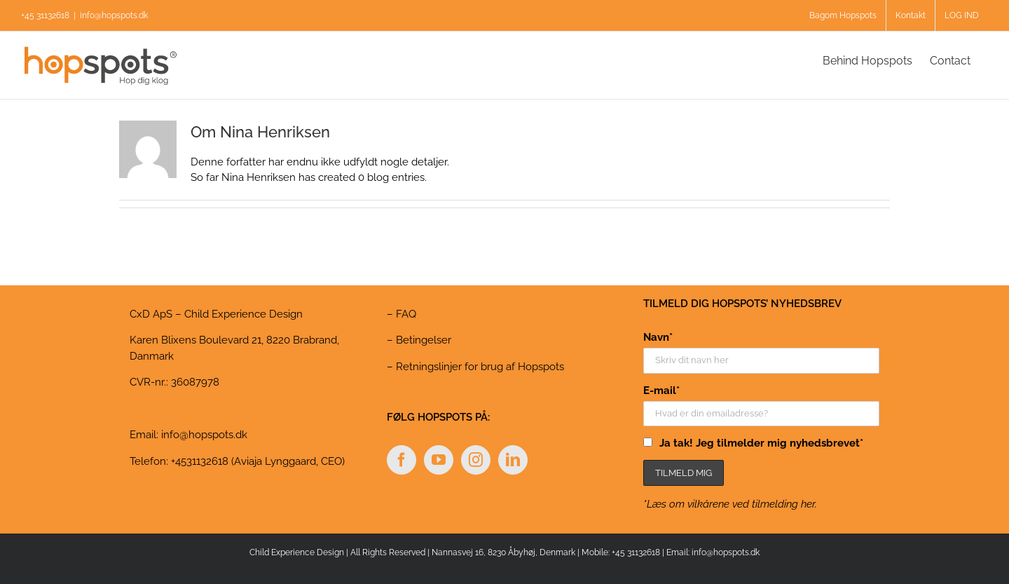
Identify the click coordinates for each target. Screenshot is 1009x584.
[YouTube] (438, 460)
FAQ (406, 314)
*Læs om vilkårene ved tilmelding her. (730, 504)
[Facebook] (401, 460)
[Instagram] (475, 460)
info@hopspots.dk (114, 15)
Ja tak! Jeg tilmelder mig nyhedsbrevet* (761, 443)
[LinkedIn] (513, 460)
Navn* (658, 337)
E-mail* (661, 390)
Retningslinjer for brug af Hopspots (480, 366)
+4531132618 (199, 461)
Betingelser (423, 340)
